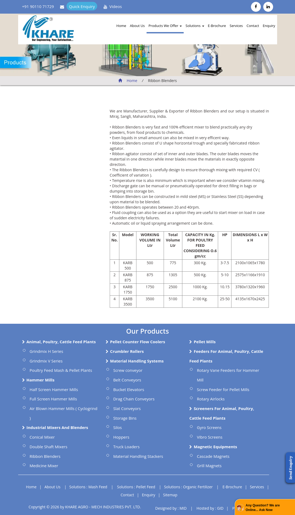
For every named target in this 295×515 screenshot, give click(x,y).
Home (121, 25)
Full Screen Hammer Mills (53, 398)
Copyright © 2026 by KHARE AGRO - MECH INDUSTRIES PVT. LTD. (85, 506)
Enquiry (269, 25)
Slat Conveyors (127, 408)
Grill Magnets (209, 465)
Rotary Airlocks (211, 398)
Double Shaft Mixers (48, 446)
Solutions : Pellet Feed (136, 486)
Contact (253, 25)
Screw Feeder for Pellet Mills (223, 389)
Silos (117, 427)
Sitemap (170, 494)
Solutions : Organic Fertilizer (188, 486)
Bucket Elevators (128, 389)
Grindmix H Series (46, 351)
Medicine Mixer (44, 465)
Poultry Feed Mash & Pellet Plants (61, 370)
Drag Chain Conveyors (134, 398)
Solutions (195, 25)
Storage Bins (124, 418)
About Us (137, 25)
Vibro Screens (209, 437)
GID (220, 508)
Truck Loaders (126, 446)
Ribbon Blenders (45, 456)
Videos (115, 6)
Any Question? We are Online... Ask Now (263, 508)
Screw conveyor (127, 370)
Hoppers (121, 437)
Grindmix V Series (46, 361)
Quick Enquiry (82, 6)
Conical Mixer (42, 437)
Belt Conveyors (127, 380)
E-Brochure (217, 25)
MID (183, 508)
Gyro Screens (209, 427)
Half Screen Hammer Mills (54, 389)
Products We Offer (165, 25)
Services (236, 25)
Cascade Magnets (213, 456)
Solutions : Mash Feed (88, 486)
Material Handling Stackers (138, 456)
